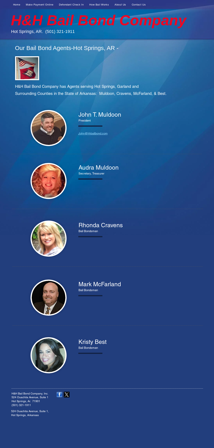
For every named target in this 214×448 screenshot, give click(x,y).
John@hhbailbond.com (93, 133)
